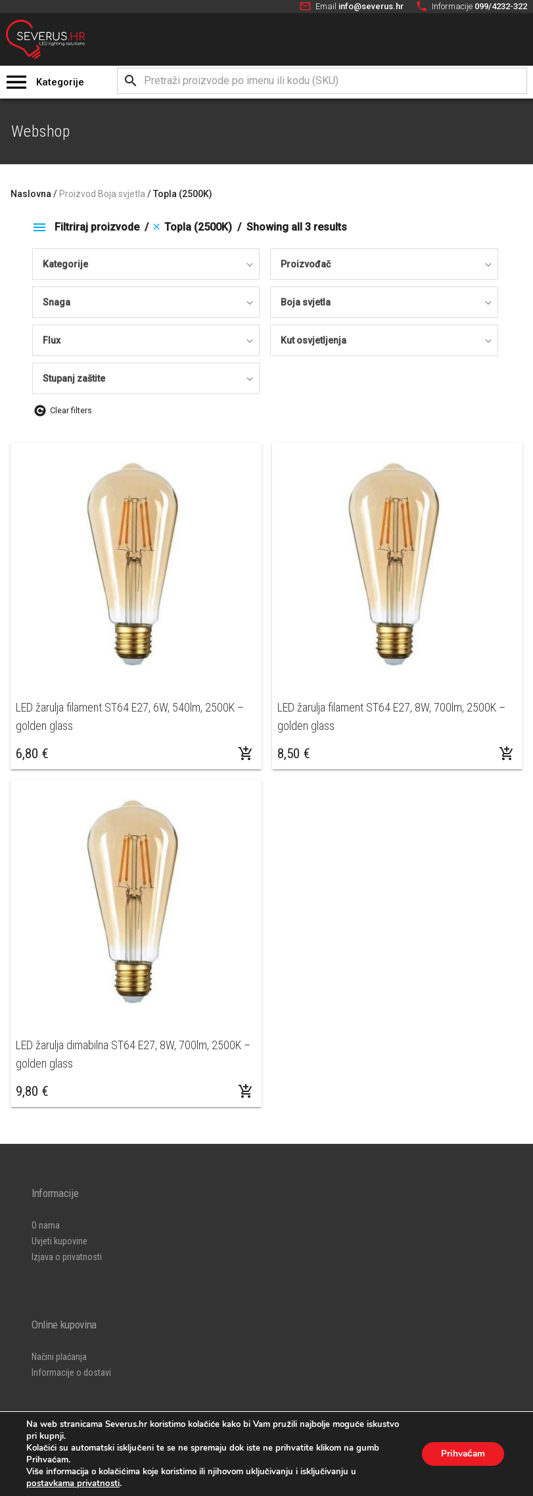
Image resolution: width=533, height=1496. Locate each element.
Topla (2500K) (182, 194)
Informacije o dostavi (71, 1372)
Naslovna (31, 194)
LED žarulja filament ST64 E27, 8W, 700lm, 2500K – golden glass (391, 716)
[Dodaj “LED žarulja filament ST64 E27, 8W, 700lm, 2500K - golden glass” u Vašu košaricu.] (506, 753)
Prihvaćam (461, 1453)
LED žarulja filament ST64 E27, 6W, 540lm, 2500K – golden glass (130, 716)
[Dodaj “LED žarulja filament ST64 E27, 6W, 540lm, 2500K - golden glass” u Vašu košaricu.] (245, 753)
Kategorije (60, 82)
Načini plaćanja (59, 1356)
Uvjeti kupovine (59, 1241)
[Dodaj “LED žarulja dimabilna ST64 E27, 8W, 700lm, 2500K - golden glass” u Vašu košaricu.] (245, 1091)
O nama (46, 1225)
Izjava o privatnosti (67, 1257)
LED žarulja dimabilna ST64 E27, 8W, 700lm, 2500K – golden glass (133, 1054)
